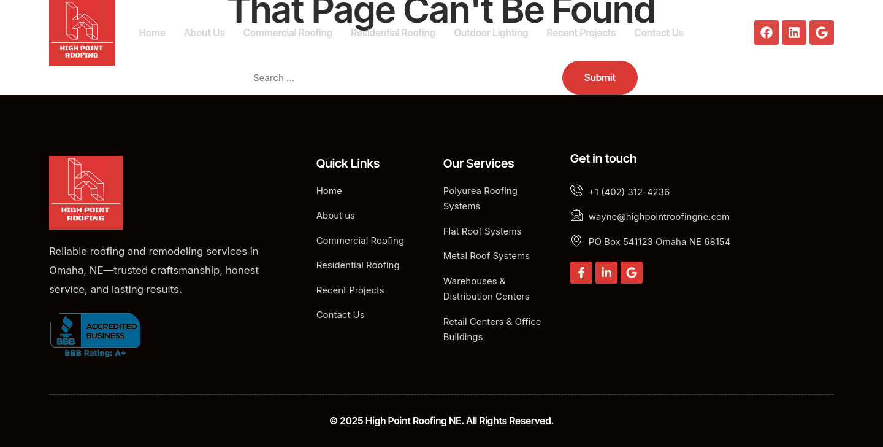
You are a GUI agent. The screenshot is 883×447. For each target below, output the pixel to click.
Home (152, 32)
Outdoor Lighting (491, 32)
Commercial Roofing (288, 32)
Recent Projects (581, 32)
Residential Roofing (393, 32)
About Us (204, 32)
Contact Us (659, 32)
